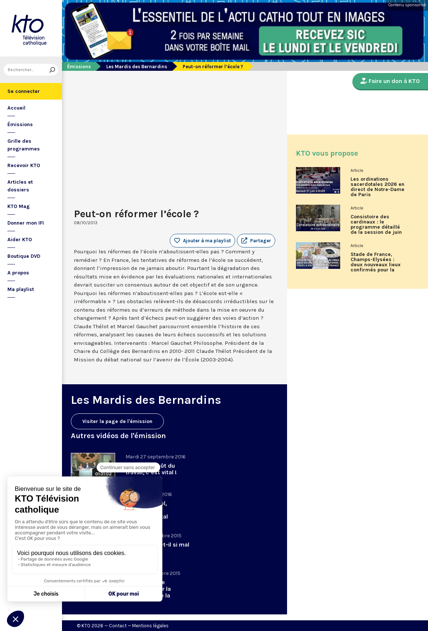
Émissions (20, 124)
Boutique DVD (23, 256)
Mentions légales (150, 625)
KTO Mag (18, 206)
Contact (118, 625)
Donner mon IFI (25, 223)
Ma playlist (20, 289)
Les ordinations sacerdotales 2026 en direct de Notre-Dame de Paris (377, 187)
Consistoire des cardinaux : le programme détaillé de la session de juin (376, 224)
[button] (256, 241)
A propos (18, 273)
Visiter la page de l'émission (117, 421)
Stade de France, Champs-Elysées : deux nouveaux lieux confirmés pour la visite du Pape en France (376, 265)
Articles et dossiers (20, 186)
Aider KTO (19, 239)
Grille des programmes (23, 145)
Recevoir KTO (23, 165)
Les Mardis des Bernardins (136, 66)
